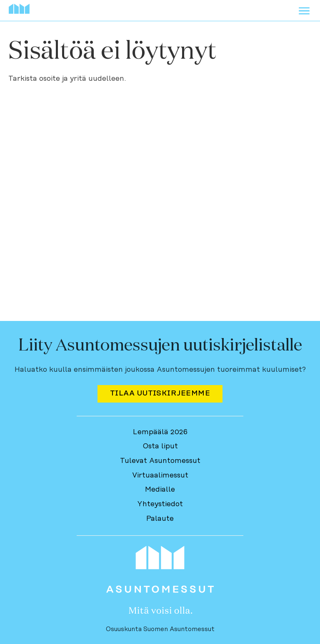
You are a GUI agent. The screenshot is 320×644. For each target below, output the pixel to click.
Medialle (160, 489)
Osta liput (160, 446)
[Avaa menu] (304, 12)
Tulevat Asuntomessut (160, 461)
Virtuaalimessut (160, 475)
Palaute (160, 518)
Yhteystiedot (160, 504)
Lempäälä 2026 (160, 432)
